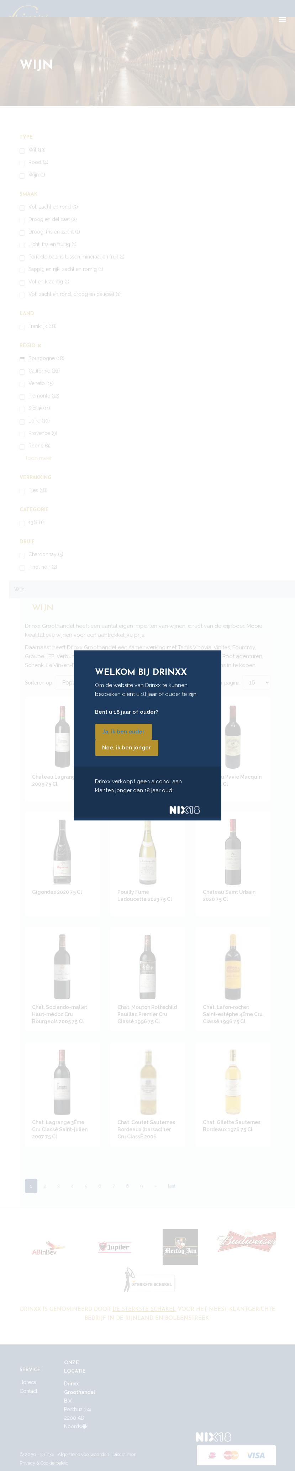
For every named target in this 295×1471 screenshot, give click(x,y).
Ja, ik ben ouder (123, 732)
